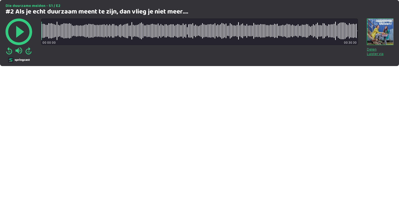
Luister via (375, 54)
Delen (372, 49)
